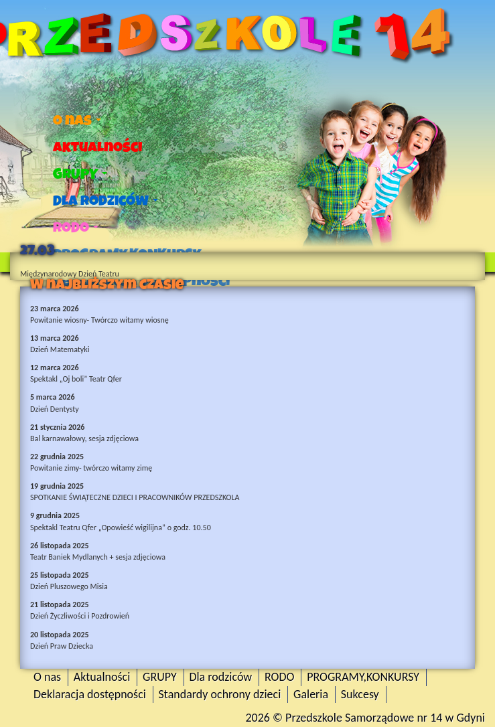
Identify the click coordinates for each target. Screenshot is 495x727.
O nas (77, 120)
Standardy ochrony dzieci (220, 694)
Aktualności (97, 147)
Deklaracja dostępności (89, 694)
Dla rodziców (105, 201)
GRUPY (80, 174)
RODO (75, 228)
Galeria (310, 694)
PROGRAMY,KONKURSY (363, 676)
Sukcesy (360, 694)
